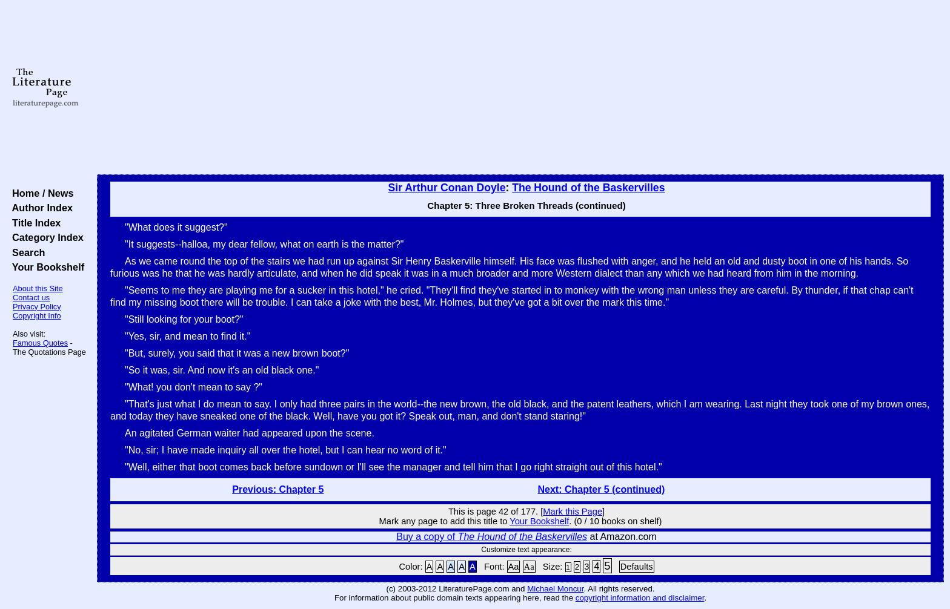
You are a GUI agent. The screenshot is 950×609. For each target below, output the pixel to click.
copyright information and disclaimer (640, 597)
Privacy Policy (37, 306)
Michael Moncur (555, 588)
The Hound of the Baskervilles (588, 188)
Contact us (31, 297)
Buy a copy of (491, 537)
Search (26, 252)
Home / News (40, 193)
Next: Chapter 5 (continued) (601, 489)
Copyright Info (37, 315)
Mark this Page (572, 511)
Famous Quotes (40, 342)
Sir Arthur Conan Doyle (447, 188)
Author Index (40, 207)
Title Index (34, 222)
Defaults (636, 566)
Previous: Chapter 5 (278, 489)
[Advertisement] (520, 88)
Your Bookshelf (45, 267)
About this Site (38, 288)
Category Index (45, 237)
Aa (513, 566)
